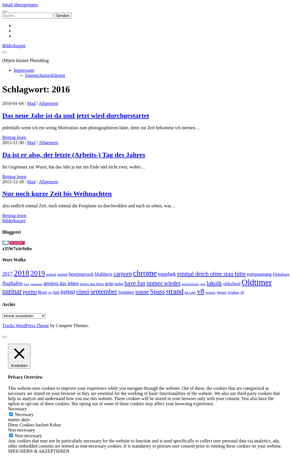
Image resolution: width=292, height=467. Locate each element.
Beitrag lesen (14, 137)
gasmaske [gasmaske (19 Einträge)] (36, 284)
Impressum (24, 70)
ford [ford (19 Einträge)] (26, 284)
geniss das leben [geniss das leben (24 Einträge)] (92, 284)
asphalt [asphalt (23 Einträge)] (51, 275)
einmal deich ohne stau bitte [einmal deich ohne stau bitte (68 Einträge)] (211, 273)
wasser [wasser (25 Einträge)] (210, 292)
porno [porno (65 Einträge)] (30, 291)
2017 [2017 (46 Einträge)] (7, 274)
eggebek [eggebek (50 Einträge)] (167, 274)
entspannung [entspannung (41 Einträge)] (259, 274)
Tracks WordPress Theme (25, 325)
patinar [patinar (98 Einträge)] (12, 291)
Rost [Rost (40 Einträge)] (42, 292)
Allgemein (48, 103)
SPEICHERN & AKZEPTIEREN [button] (38, 451)
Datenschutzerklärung (45, 75)
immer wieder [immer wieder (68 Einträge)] (164, 283)
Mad (31, 103)
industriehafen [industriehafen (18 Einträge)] (190, 284)
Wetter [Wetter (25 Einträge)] (222, 292)
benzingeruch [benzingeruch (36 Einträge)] (81, 274)
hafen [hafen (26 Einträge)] (119, 284)
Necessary (24, 414)
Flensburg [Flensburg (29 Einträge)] (281, 274)
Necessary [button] (17, 408)
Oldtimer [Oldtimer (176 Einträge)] (257, 282)
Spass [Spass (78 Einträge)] (157, 291)
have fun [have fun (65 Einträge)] (135, 283)
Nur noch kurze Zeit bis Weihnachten (57, 193)
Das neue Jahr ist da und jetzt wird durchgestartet (75, 115)
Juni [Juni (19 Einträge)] (202, 284)
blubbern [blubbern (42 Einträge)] (103, 274)
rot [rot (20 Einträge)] (50, 292)
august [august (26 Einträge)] (62, 274)
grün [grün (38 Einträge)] (109, 283)
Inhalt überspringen (20, 4)
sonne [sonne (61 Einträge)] (142, 292)
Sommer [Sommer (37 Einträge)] (126, 292)
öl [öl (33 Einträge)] (242, 292)
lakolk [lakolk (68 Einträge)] (214, 283)
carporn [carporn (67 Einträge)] (122, 273)
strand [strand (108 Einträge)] (175, 291)
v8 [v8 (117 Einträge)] (200, 291)
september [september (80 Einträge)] (103, 291)
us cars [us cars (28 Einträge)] (190, 292)
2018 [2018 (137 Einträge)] (21, 273)
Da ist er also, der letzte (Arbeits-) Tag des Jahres (73, 154)
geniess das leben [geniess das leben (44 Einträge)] (60, 283)
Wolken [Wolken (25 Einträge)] (234, 292)
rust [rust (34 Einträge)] (56, 292)
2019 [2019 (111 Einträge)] (38, 273)
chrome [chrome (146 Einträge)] (145, 273)
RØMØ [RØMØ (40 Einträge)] (68, 292)
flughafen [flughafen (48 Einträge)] (12, 283)
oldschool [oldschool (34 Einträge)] (231, 283)
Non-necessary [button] (21, 430)
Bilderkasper (14, 45)
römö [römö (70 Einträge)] (83, 291)
